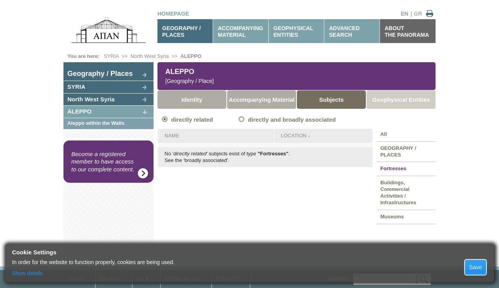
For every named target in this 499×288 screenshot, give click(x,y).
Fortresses (393, 168)
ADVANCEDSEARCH (344, 31)
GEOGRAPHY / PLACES (181, 31)
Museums (392, 217)
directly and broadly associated (292, 119)
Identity (191, 99)
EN (404, 14)
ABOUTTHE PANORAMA (407, 31)
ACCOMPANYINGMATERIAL (240, 31)
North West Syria (149, 56)
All (383, 134)
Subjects (331, 99)
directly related (192, 119)
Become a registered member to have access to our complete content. (102, 162)
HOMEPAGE (173, 14)
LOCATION (294, 136)
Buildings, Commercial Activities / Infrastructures (398, 192)
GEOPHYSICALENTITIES (293, 31)
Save (475, 267)
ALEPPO (191, 56)
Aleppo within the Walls (95, 123)
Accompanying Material (262, 99)
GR (418, 14)
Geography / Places (100, 73)
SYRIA (111, 56)
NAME (172, 136)
